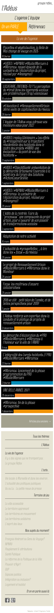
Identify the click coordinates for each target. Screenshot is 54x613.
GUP (7, 569)
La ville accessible (14, 503)
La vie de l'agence (14, 453)
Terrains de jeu (41, 495)
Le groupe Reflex (13, 463)
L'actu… (45, 470)
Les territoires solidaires (18, 519)
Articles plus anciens (40, 421)
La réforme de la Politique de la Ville (23, 559)
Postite (48, 611)
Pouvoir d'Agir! (13, 564)
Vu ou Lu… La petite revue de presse (23, 488)
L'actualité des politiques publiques (23, 483)
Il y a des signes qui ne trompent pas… (24, 458)
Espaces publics (13, 574)
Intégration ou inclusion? (18, 579)
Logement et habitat (15, 584)
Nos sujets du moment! (37, 531)
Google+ (13, 600)
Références (37, 27)
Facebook (7, 600)
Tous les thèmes (41, 436)
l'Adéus (9, 8)
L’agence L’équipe (27, 18)
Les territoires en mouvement (20, 513)
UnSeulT (36, 611)
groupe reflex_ (45, 3)
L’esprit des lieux (13, 524)
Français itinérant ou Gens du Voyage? (25, 539)
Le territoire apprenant (17, 508)
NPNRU (8, 544)
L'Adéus (45, 445)
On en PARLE (9, 27)
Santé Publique (12, 554)
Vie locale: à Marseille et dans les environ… (27, 478)
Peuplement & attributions (18, 549)
